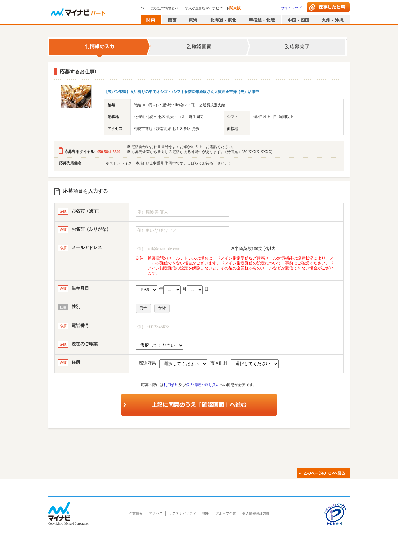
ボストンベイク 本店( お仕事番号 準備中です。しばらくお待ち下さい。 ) (168, 163)
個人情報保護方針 (256, 513)
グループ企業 (225, 513)
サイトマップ (291, 8)
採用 (205, 513)
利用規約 (171, 385)
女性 (162, 308)
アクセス (156, 513)
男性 (143, 308)
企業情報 (136, 513)
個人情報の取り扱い (203, 385)
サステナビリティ (182, 513)
